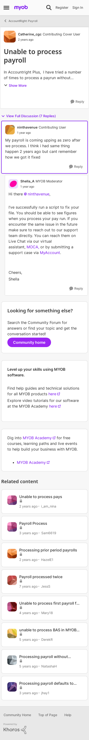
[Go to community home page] (21, 8)
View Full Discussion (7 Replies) (28, 116)
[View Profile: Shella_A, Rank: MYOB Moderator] (13, 184)
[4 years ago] (28, 612)
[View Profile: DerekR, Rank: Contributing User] (12, 633)
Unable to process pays (40, 496)
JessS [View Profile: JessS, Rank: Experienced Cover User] (45, 586)
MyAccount (50, 252)
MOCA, (33, 247)
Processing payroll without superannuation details (43, 656)
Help (67, 715)
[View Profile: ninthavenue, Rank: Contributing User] (10, 129)
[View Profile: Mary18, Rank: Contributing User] (12, 606)
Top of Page (47, 715)
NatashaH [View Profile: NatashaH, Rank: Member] (49, 666)
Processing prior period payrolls (48, 550)
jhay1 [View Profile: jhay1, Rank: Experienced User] (45, 693)
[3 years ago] (28, 532)
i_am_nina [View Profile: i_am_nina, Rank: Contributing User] (48, 506)
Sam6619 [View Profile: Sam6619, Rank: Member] (48, 533)
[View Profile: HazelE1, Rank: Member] (12, 553)
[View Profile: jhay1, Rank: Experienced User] (12, 687)
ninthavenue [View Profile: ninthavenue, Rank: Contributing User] (27, 127)
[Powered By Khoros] (44, 728)
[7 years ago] (28, 586)
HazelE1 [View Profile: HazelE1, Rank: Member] (47, 560)
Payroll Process (33, 523)
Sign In (77, 7)
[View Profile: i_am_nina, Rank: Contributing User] (12, 500)
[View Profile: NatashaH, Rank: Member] (12, 660)
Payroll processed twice (40, 576)
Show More (15, 85)
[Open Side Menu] (6, 7)
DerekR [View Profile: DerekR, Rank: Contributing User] (47, 639)
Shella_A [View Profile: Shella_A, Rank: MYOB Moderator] (27, 181)
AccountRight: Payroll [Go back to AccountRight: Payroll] (20, 21)
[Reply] (77, 102)
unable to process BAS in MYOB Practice (47, 630)
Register (62, 7)
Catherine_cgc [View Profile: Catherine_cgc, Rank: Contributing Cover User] (30, 34)
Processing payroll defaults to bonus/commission (46, 683)
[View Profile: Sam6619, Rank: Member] (12, 527)
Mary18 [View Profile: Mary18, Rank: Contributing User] (47, 613)
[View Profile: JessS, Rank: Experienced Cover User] (12, 580)
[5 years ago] (28, 639)
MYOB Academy (37, 437)
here (52, 394)
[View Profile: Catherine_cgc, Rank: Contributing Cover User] (10, 37)
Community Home (17, 715)
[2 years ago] (28, 506)
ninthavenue (38, 194)
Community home (29, 342)
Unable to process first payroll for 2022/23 (49, 603)
